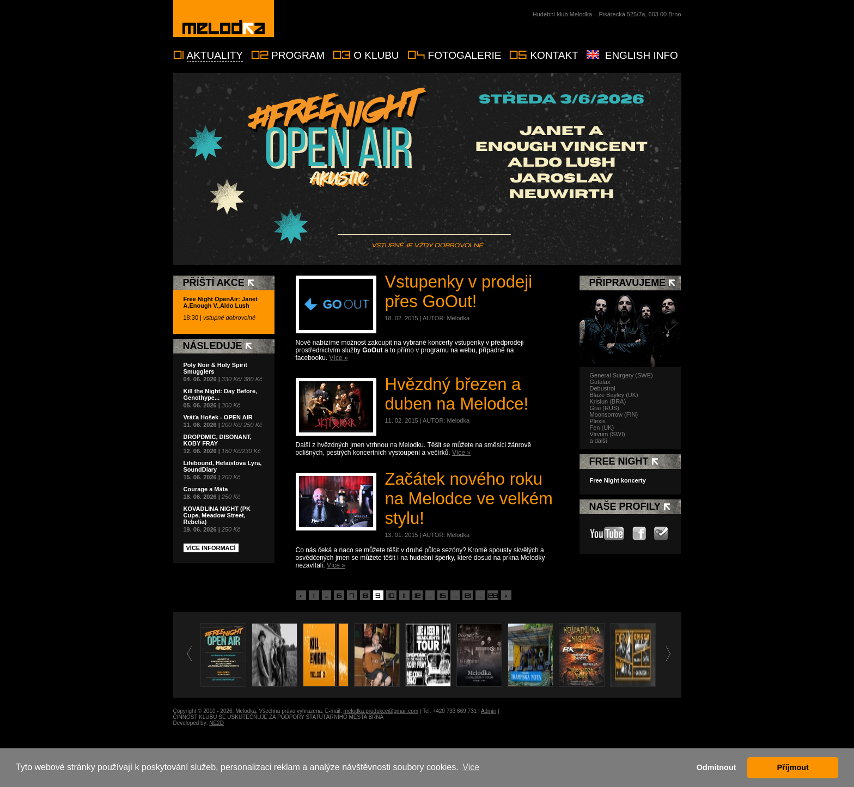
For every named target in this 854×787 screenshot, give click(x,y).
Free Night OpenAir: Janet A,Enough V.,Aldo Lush (221, 302)
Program (298, 55)
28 (493, 596)
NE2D (216, 723)
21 (468, 596)
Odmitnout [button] (716, 767)
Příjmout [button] (793, 767)
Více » (339, 358)
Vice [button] (470, 767)
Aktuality (215, 55)
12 (417, 596)
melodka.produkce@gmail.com (381, 711)
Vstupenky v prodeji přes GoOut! (459, 291)
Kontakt (554, 55)
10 (391, 596)
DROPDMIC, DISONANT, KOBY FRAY (218, 440)
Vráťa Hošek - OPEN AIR (218, 417)
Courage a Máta (206, 489)
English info (641, 55)
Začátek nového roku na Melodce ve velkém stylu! (469, 498)
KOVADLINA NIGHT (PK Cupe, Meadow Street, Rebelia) (217, 515)
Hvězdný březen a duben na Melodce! (457, 394)
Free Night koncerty (618, 480)
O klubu (376, 55)
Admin (488, 711)
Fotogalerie (465, 55)
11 (404, 596)
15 (443, 596)
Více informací (211, 548)
